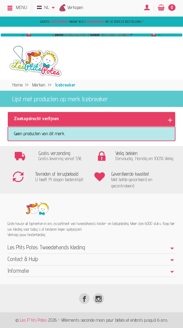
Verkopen (75, 7)
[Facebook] (84, 298)
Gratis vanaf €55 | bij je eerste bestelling (91, 22)
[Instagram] (98, 298)
